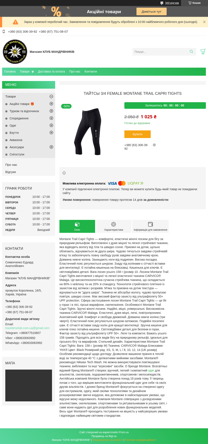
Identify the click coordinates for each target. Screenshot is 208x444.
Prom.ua (124, 432)
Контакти (90, 71)
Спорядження (19, 118)
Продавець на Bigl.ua (104, 436)
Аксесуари (17, 147)
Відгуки (10, 172)
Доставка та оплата (51, 71)
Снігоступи (17, 154)
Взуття (14, 132)
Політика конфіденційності (140, 439)
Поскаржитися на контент (108, 439)
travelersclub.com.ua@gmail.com (27, 328)
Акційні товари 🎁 (22, 104)
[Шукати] (191, 52)
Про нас (74, 71)
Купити (137, 134)
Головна (9, 71)
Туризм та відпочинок (24, 111)
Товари (25, 71)
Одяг (13, 125)
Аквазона (16, 140)
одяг (151, 370)
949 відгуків (172, 2)
